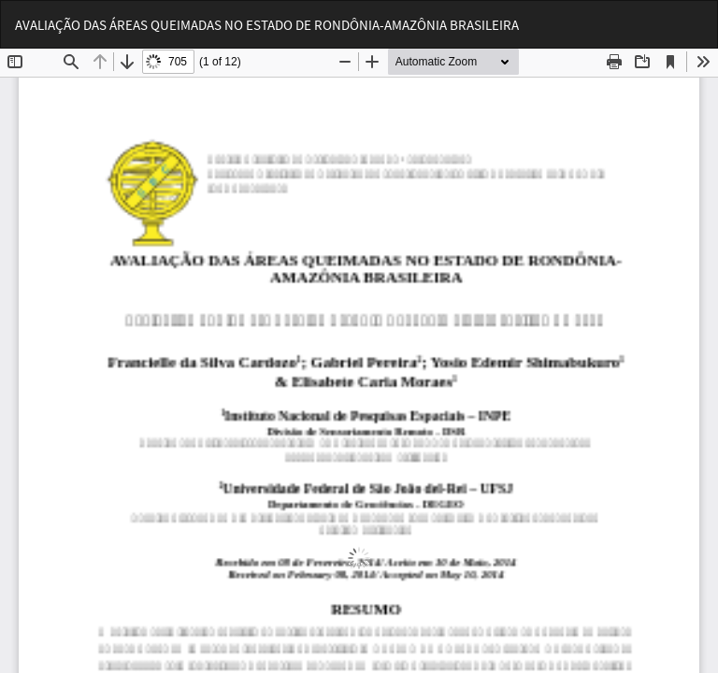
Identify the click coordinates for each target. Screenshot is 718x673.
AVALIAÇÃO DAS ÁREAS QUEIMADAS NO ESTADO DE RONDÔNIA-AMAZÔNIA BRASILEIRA (267, 25)
